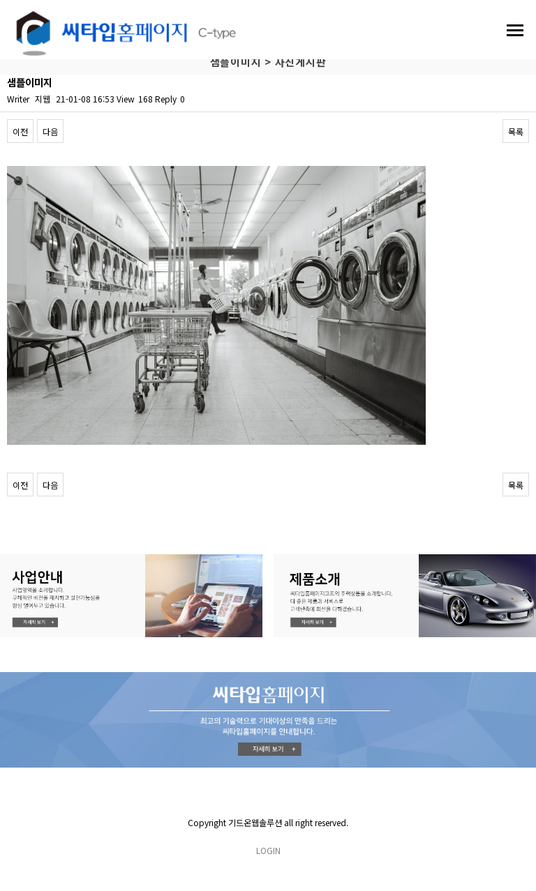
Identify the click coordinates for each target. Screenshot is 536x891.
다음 (50, 131)
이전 (20, 131)
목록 (515, 131)
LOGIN (268, 850)
